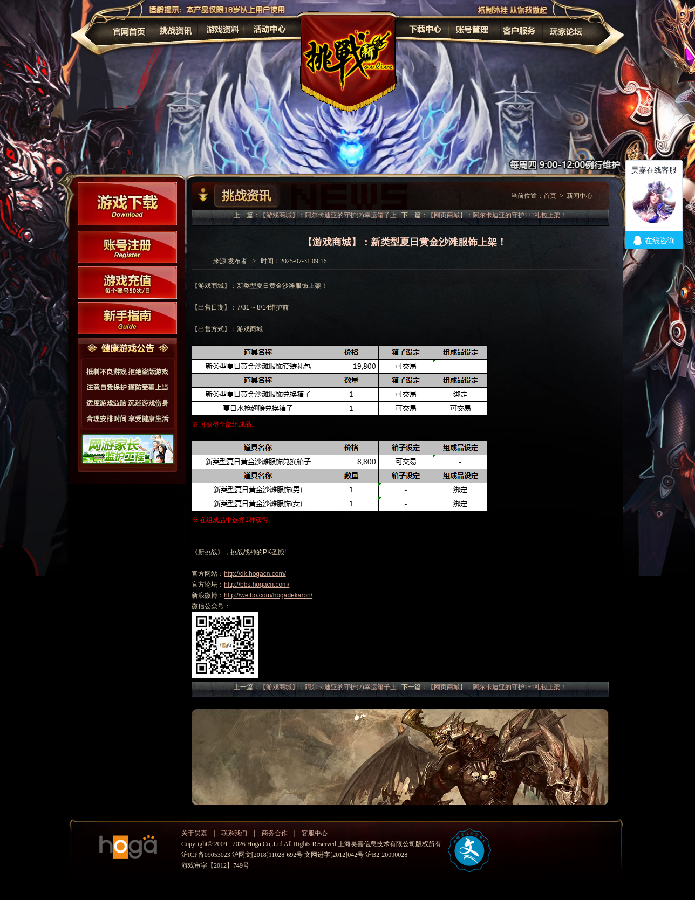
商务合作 (275, 833)
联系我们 (234, 833)
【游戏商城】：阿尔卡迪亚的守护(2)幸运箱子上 (328, 215)
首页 (549, 196)
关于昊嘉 (194, 833)
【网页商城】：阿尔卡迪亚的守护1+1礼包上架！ (497, 215)
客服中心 (315, 833)
